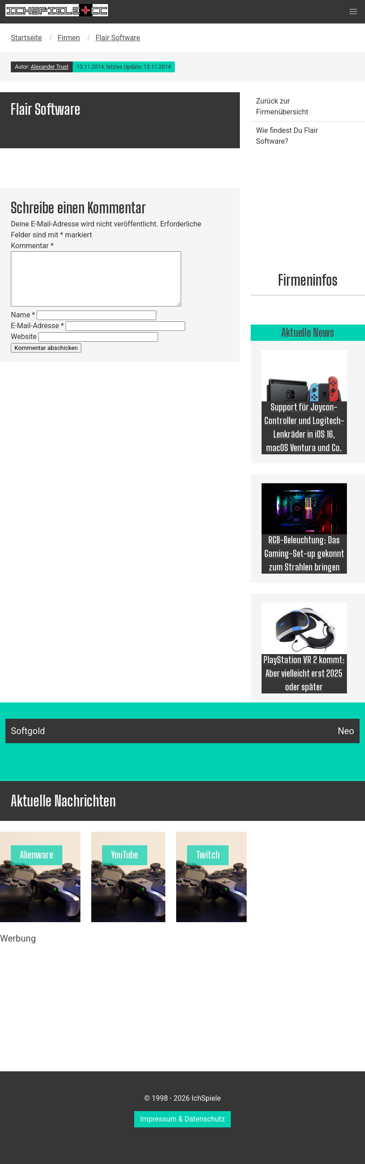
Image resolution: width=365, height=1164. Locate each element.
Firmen (68, 37)
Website (24, 336)
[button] (353, 12)
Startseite (26, 37)
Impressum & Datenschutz (182, 1119)
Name (23, 315)
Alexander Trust (50, 67)
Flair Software (118, 37)
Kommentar (32, 245)
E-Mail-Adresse (37, 325)
